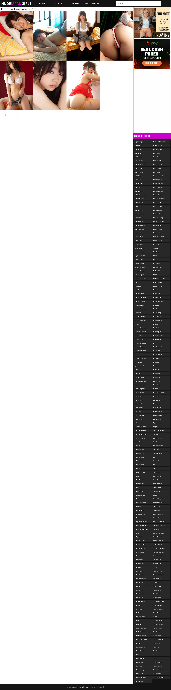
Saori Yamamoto (158, 480)
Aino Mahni (139, 172)
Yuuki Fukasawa (158, 662)
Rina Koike (156, 328)
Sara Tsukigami (158, 483)
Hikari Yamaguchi (141, 343)
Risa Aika (156, 358)
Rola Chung (156, 377)
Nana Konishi (157, 161)
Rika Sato (156, 305)
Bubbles (138, 286)
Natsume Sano (157, 210)
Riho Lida (156, 290)
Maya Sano (138, 506)
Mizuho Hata (139, 673)
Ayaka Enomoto (140, 252)
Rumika (155, 389)
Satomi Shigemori (159, 499)
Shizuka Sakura (158, 540)
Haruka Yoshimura (141, 328)
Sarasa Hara (157, 487)
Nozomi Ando (157, 229)
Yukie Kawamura (158, 601)
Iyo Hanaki (138, 362)
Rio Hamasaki (157, 347)
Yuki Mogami (157, 597)
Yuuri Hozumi (157, 666)
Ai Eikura (138, 145)
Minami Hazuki (140, 597)
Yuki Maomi (157, 594)
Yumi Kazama (157, 620)
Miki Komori (139, 582)
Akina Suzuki (139, 202)
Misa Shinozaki (140, 616)
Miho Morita (139, 559)
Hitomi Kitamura (140, 351)
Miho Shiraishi (139, 563)
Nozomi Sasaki (157, 240)
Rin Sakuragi (157, 313)
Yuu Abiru (156, 643)
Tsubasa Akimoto (158, 552)
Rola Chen (156, 373)
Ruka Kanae (157, 385)
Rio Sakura (156, 351)
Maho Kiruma (139, 453)
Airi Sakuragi (139, 176)
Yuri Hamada (157, 632)
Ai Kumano (138, 153)
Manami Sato (139, 483)
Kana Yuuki (138, 400)
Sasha (155, 495)
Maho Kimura (139, 449)
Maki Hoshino (139, 465)
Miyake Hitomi (140, 651)
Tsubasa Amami (158, 556)
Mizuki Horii (139, 681)
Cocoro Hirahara (140, 309)
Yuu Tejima (157, 651)
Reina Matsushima (159, 278)
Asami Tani (138, 233)
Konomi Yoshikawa (141, 427)
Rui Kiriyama (157, 381)
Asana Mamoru (140, 237)
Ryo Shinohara (157, 419)
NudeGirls (16, 3)
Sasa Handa (156, 491)
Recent (75, 3)
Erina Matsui (139, 313)
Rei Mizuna (156, 263)
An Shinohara (139, 214)
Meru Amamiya (140, 548)
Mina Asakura (139, 594)
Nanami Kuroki (158, 176)
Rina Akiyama (157, 320)
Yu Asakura (156, 582)
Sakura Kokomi (158, 461)
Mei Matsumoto (140, 544)
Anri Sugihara (139, 229)
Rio (154, 343)
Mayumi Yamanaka (141, 521)
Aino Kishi (138, 168)
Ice (136, 354)
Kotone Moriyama (141, 434)
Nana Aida (156, 153)
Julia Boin (138, 373)
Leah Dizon (139, 442)
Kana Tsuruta (139, 392)
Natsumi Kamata (158, 214)
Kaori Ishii (138, 404)
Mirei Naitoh (139, 609)
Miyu (137, 654)
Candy (137, 290)
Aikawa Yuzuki (140, 164)
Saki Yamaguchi (158, 453)
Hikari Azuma (139, 339)
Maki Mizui (138, 468)
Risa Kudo (156, 370)
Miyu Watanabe (140, 666)
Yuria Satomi (157, 635)
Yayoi (155, 567)
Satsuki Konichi (158, 502)
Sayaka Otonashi (158, 521)
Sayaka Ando (157, 510)
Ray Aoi (155, 256)
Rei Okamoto (157, 267)
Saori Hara (156, 472)
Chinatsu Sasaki (140, 301)
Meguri (137, 533)
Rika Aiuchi (156, 294)
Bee (136, 282)
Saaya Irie (156, 427)
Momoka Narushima (159, 142)
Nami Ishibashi (157, 149)
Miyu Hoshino (139, 658)
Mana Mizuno (139, 480)
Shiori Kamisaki (158, 537)
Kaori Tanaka (139, 415)
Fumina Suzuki (140, 316)
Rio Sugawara (157, 354)
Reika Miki (156, 271)
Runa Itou (156, 396)
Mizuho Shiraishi (140, 677)
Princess (156, 244)
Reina (155, 275)
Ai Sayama (138, 157)
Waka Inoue (157, 563)
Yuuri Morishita (158, 670)
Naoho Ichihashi (158, 183)
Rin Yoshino (157, 316)
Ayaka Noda (139, 259)
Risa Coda (156, 362)
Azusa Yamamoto (141, 278)
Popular (58, 3)
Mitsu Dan (138, 643)
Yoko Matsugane (158, 575)
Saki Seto (156, 442)
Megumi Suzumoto (141, 529)
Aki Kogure (138, 187)
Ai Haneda (138, 149)
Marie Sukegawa (140, 502)
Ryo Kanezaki (157, 415)
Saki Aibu (156, 434)
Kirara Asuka (139, 423)
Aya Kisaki (138, 248)
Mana (137, 476)
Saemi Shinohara (158, 430)
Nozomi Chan (157, 233)
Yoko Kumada (157, 571)
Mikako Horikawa (140, 578)
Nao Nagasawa (157, 180)
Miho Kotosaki (139, 552)
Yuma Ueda (157, 613)
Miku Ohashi (139, 590)
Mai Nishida (139, 461)
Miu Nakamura (140, 647)
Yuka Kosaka (157, 586)
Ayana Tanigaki (140, 267)
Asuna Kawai (139, 244)
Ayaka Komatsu (140, 256)
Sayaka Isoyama (158, 514)
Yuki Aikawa (157, 590)
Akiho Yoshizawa (140, 195)
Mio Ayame (139, 605)
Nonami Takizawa (158, 221)
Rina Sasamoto (158, 335)
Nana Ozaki (156, 172)
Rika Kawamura (158, 301)
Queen (155, 248)
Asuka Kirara (139, 240)
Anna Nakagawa (140, 225)
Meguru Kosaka (140, 540)
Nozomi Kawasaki (158, 237)
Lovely (137, 446)
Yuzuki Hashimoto (159, 677)
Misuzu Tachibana (141, 639)
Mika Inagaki (139, 571)
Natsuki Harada (158, 191)
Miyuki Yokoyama (141, 670)
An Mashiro (139, 210)
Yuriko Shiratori (158, 639)
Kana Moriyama (140, 385)
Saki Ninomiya (157, 438)
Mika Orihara (139, 575)
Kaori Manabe (139, 408)
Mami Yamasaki (140, 472)
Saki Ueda (156, 449)
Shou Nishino (157, 544)
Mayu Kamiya (139, 510)
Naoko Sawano (158, 187)
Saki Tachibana (158, 446)
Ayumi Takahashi (140, 271)
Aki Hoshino (139, 183)
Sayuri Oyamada (158, 533)
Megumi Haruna (140, 525)
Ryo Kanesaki (157, 411)
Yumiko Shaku (157, 628)
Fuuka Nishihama (140, 320)
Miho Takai (138, 567)
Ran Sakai (156, 252)
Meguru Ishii (139, 537)
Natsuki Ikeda (157, 195)
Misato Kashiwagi (140, 635)
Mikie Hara (138, 586)
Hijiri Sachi (138, 335)
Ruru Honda (157, 408)
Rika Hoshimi (157, 297)
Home (42, 3)
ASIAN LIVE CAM (92, 3)
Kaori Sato (138, 411)
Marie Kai (138, 499)
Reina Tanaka (157, 282)
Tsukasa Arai (157, 559)
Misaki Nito (138, 624)
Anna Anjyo (139, 218)
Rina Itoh (156, 324)
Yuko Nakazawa (158, 609)
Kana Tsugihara (140, 389)
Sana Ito (155, 468)
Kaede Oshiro (139, 377)
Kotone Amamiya (140, 430)
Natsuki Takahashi (159, 199)
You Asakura (157, 578)
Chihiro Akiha (139, 294)
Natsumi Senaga (158, 218)
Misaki (137, 620)
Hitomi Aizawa (140, 347)
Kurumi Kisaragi (140, 438)
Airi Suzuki (138, 180)
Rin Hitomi (156, 309)
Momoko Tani (157, 145)
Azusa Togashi (139, 275)
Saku (154, 457)
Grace (137, 324)
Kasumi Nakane (140, 419)
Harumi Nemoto (140, 332)
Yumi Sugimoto (158, 624)
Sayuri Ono (156, 529)
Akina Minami (139, 199)
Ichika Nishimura (140, 358)
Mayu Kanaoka (140, 514)
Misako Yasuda (140, 632)
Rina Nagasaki (157, 332)
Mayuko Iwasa (139, 518)
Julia (136, 370)
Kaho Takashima (140, 381)
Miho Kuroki (139, 556)
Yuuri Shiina (157, 673)
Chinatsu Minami (140, 297)
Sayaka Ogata (157, 518)
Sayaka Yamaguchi (159, 525)
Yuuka (155, 654)
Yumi (155, 616)
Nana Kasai (156, 157)
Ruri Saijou (156, 400)
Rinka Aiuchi (157, 339)
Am (136, 206)
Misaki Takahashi (140, 628)
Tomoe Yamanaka (159, 548)
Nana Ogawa (157, 168)
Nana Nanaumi (158, 164)
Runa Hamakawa (158, 392)
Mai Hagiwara (139, 457)
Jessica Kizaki (139, 366)
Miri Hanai (138, 613)
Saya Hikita (156, 506)
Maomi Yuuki (139, 491)
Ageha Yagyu (139, 142)
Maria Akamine (140, 495)
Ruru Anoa (156, 404)
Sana (154, 465)
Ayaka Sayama (139, 263)
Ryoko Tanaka (157, 423)
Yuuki (155, 658)
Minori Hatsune (140, 601)
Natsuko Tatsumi (158, 206)
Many (137, 487)
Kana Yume (139, 396)
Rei (154, 259)
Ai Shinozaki (139, 161)
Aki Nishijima (139, 191)
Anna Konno (139, 221)
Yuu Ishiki (156, 647)
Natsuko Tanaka (158, 202)
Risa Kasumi (157, 366)
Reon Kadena (157, 286)
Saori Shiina (157, 476)
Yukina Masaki (157, 605)
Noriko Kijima (157, 225)
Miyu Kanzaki (139, 662)
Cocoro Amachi (140, 305)
